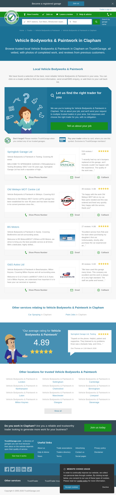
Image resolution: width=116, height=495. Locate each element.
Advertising (80, 448)
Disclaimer (98, 452)
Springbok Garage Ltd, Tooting (83, 334)
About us (41, 448)
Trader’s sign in (105, 9)
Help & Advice (43, 452)
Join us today (98, 427)
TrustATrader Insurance (54, 481)
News (40, 456)
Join (76, 3)
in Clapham (40, 315)
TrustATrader (32, 481)
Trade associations (64, 448)
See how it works (19, 456)
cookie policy (82, 481)
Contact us (79, 452)
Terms (59, 456)
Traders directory (64, 452)
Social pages (80, 456)
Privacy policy (100, 448)
